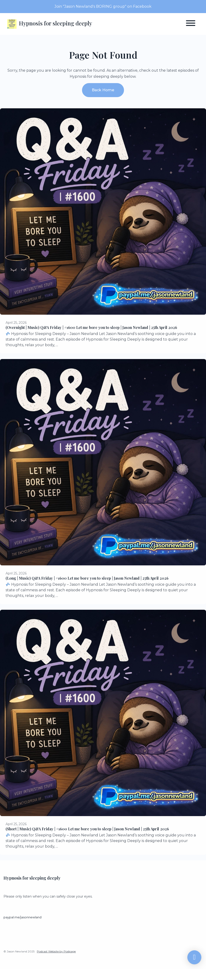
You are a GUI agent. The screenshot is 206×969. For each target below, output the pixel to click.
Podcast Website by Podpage (56, 951)
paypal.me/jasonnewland (22, 917)
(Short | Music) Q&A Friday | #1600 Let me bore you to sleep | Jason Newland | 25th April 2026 (87, 828)
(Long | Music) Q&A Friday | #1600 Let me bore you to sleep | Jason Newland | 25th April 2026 (87, 578)
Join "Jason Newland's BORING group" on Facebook (103, 6)
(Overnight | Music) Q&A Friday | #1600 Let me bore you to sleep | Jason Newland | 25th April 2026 (91, 327)
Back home (103, 90)
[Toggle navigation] (190, 24)
